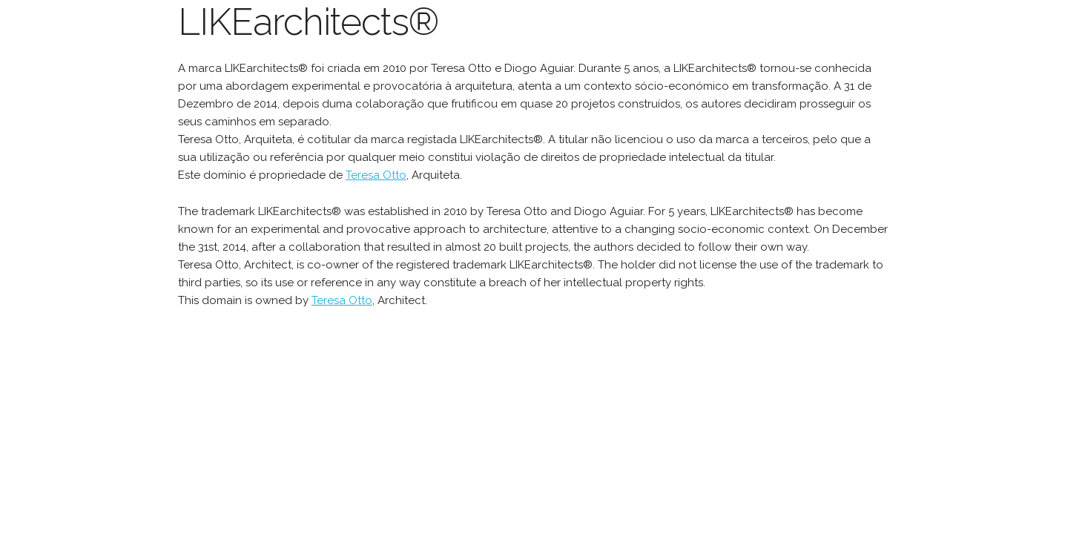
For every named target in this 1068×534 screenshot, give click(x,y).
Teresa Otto (376, 175)
